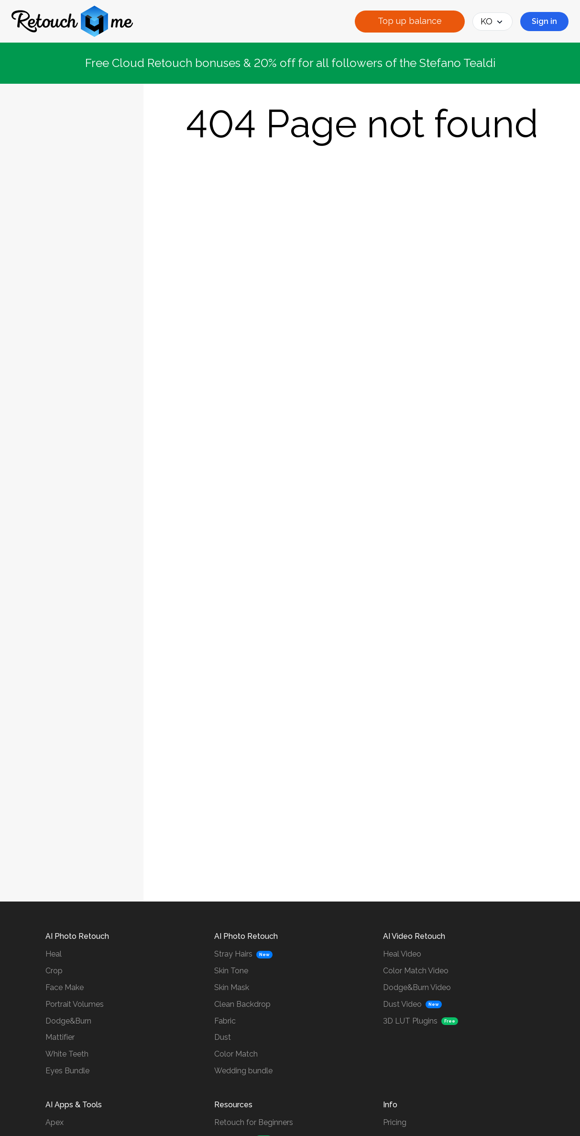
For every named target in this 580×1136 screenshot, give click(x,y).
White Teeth (66, 1053)
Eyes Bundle (67, 1070)
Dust (222, 1037)
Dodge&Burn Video (417, 987)
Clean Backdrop (242, 1004)
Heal (53, 953)
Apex (54, 1122)
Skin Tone (231, 970)
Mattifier (60, 1037)
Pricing (394, 1122)
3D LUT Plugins (410, 1020)
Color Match (236, 1053)
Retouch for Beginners (253, 1122)
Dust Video (402, 1004)
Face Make (64, 987)
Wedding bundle (243, 1070)
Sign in (544, 21)
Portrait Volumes (74, 1004)
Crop (54, 970)
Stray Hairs (233, 953)
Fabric (225, 1020)
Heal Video (402, 953)
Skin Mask (231, 987)
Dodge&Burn (68, 1020)
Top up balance (410, 21)
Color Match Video (416, 970)
